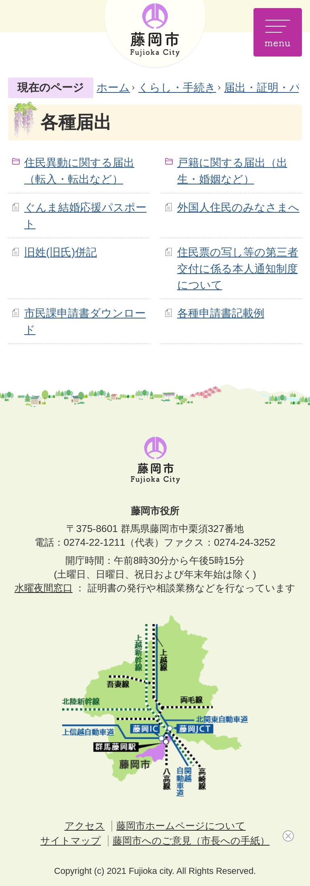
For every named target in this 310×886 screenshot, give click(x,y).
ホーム (113, 87)
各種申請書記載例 (220, 313)
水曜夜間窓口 (44, 587)
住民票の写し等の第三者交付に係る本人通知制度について (237, 268)
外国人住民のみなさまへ (238, 207)
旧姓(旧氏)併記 (60, 252)
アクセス (85, 825)
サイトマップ (70, 840)
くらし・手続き (177, 87)
